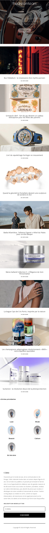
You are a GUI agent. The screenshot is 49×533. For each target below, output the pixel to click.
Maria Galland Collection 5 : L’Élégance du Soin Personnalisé (24, 273)
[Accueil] (24, 6)
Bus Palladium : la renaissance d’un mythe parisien (24, 78)
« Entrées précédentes (8, 399)
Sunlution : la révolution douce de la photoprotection (24, 389)
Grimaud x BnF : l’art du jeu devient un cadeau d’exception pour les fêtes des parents (24, 117)
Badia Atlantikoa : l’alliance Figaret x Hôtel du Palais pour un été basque (25, 233)
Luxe (11, 422)
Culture (37, 438)
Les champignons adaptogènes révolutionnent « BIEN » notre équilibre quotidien (24, 350)
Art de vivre (11, 455)
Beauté (11, 438)
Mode (37, 422)
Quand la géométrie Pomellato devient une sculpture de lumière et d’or (24, 194)
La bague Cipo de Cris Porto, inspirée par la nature (24, 311)
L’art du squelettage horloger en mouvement (24, 155)
